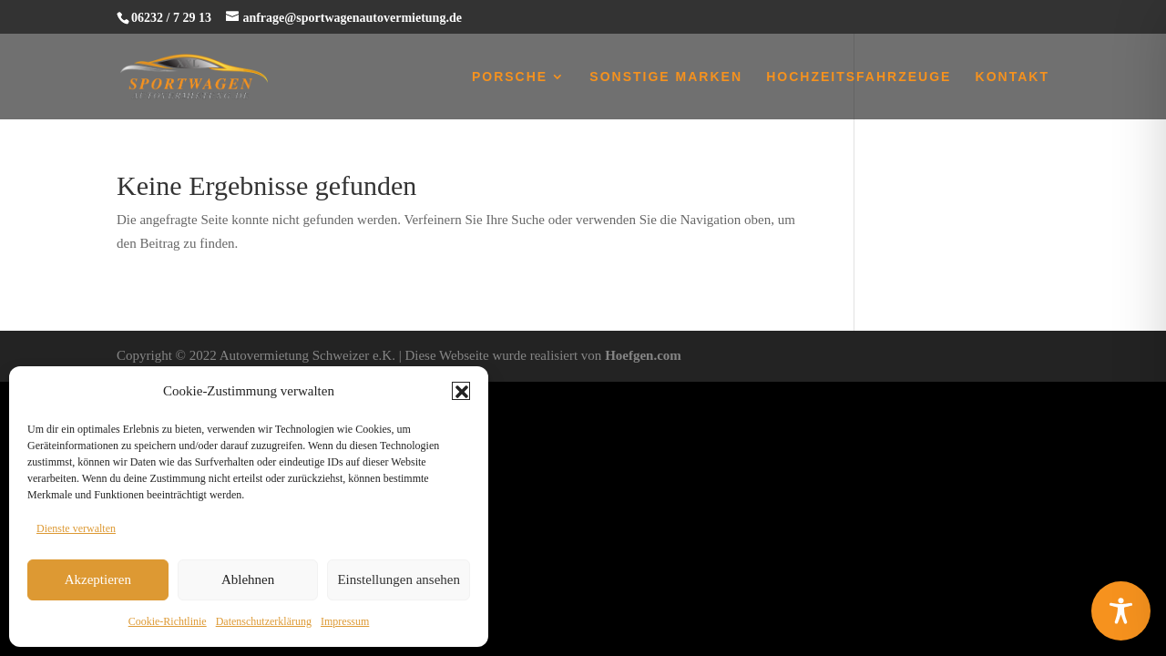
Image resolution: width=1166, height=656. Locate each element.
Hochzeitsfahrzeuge (858, 77)
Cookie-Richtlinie (167, 621)
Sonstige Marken (665, 77)
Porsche (509, 77)
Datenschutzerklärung (264, 621)
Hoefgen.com (643, 355)
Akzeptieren (98, 579)
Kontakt (1012, 77)
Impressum (345, 621)
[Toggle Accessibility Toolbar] (1120, 610)
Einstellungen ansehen (398, 579)
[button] (461, 391)
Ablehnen (247, 579)
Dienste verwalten (76, 528)
